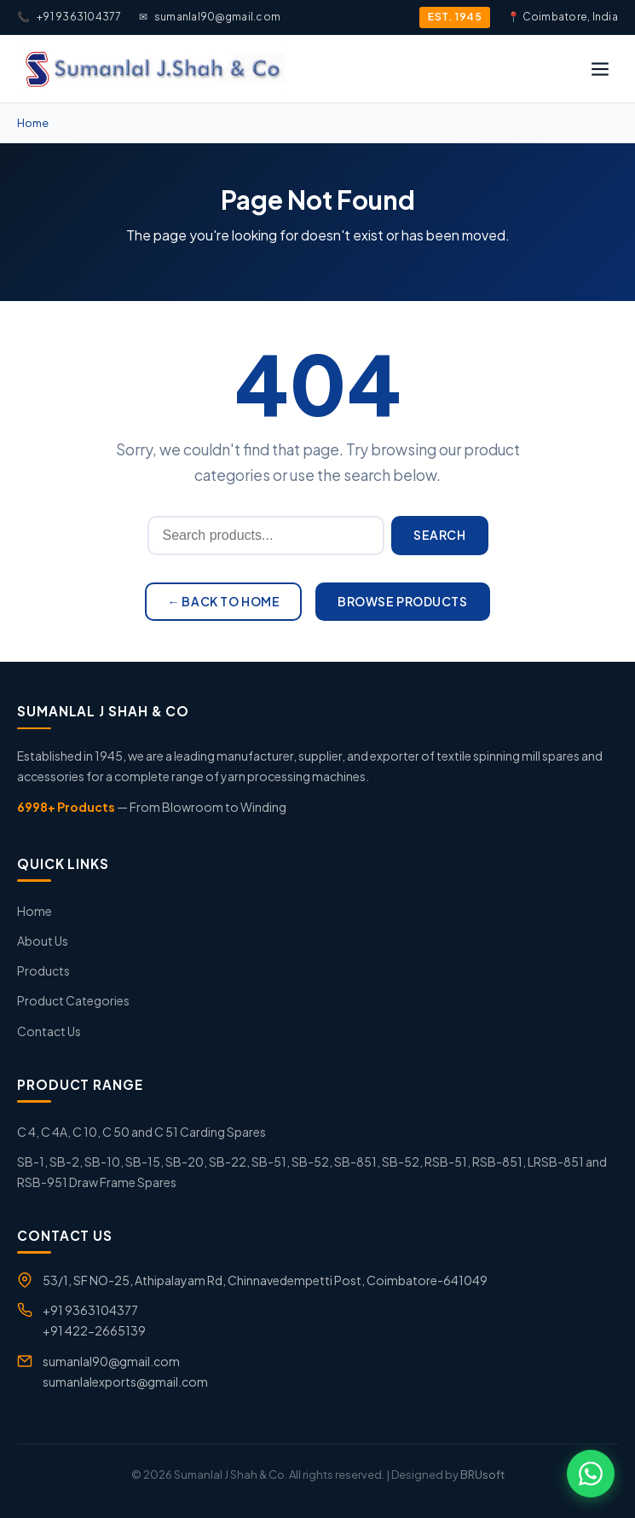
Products (43, 970)
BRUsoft (482, 1474)
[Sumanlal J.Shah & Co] (153, 68)
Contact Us (49, 1031)
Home (33, 123)
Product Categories (73, 1000)
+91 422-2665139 (94, 1330)
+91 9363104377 (69, 16)
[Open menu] (600, 69)
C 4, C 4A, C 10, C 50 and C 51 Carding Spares (141, 1131)
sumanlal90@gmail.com (209, 16)
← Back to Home (223, 601)
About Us (42, 940)
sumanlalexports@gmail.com (125, 1381)
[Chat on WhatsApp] (591, 1474)
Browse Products (402, 601)
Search (439, 534)
